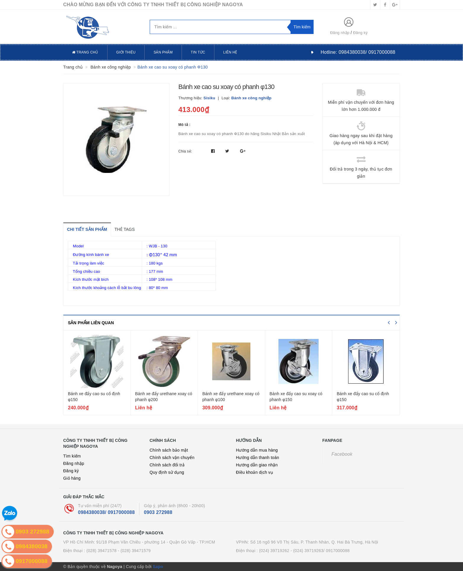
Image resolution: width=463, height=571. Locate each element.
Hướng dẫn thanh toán (257, 457)
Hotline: (358, 52)
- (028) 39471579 (134, 550)
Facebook (342, 454)
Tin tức (198, 52)
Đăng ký (360, 32)
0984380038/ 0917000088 (106, 512)
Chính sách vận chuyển (172, 457)
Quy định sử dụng (167, 472)
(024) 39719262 (274, 550)
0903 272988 (158, 512)
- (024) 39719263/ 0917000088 (320, 550)
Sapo (158, 566)
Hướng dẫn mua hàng (257, 450)
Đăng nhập (340, 32)
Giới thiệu (126, 52)
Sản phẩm (163, 52)
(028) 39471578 (101, 550)
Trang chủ (85, 52)
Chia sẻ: (185, 151)
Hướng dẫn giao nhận (257, 465)
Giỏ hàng (72, 478)
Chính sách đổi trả (167, 465)
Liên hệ (230, 52)
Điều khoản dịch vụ (254, 472)
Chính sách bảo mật (169, 450)
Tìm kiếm (72, 456)
